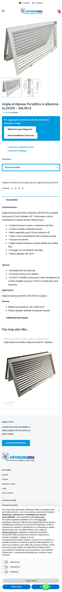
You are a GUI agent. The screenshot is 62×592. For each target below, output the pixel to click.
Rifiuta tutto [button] (16, 587)
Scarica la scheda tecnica (21, 147)
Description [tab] (12, 199)
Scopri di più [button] (31, 581)
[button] (59, 510)
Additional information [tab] (17, 317)
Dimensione (6, 159)
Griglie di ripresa (29, 182)
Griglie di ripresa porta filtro (47, 182)
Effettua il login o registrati (20, 129)
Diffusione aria (16, 182)
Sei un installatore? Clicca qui (21, 135)
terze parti (42, 520)
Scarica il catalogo (18, 150)
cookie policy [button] (40, 517)
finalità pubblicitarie (10, 532)
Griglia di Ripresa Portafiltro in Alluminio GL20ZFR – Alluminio (28, 342)
